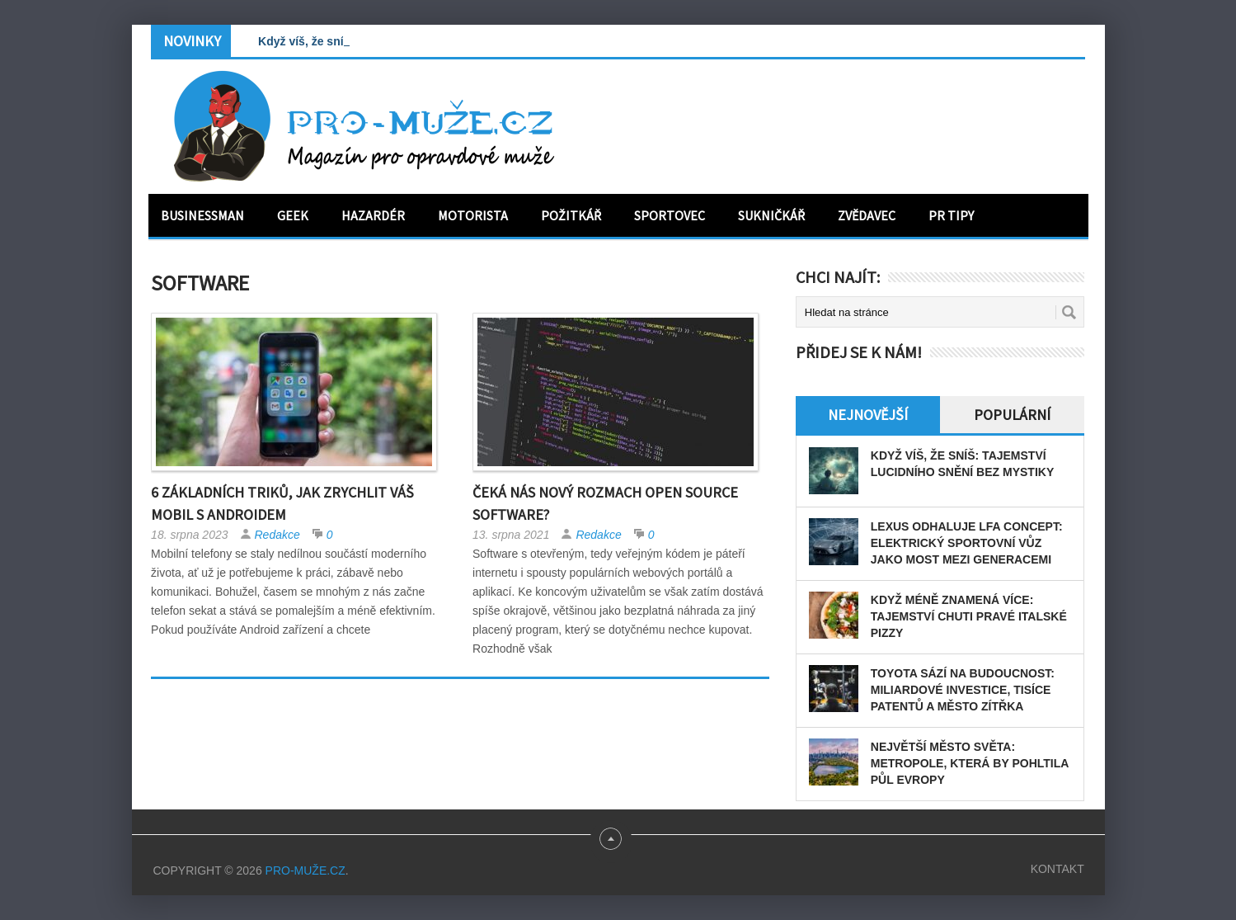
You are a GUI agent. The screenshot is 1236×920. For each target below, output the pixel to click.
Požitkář (571, 215)
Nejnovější (868, 414)
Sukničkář (771, 215)
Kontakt (1057, 868)
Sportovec (669, 215)
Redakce (277, 534)
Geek (292, 215)
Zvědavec (866, 215)
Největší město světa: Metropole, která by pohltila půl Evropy (970, 763)
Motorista (473, 215)
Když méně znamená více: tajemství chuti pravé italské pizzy (969, 616)
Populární (1012, 414)
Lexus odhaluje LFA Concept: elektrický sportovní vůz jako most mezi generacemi (967, 543)
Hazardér (373, 215)
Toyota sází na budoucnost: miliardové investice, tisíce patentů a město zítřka (963, 690)
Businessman (202, 215)
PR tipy (951, 215)
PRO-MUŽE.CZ (305, 870)
